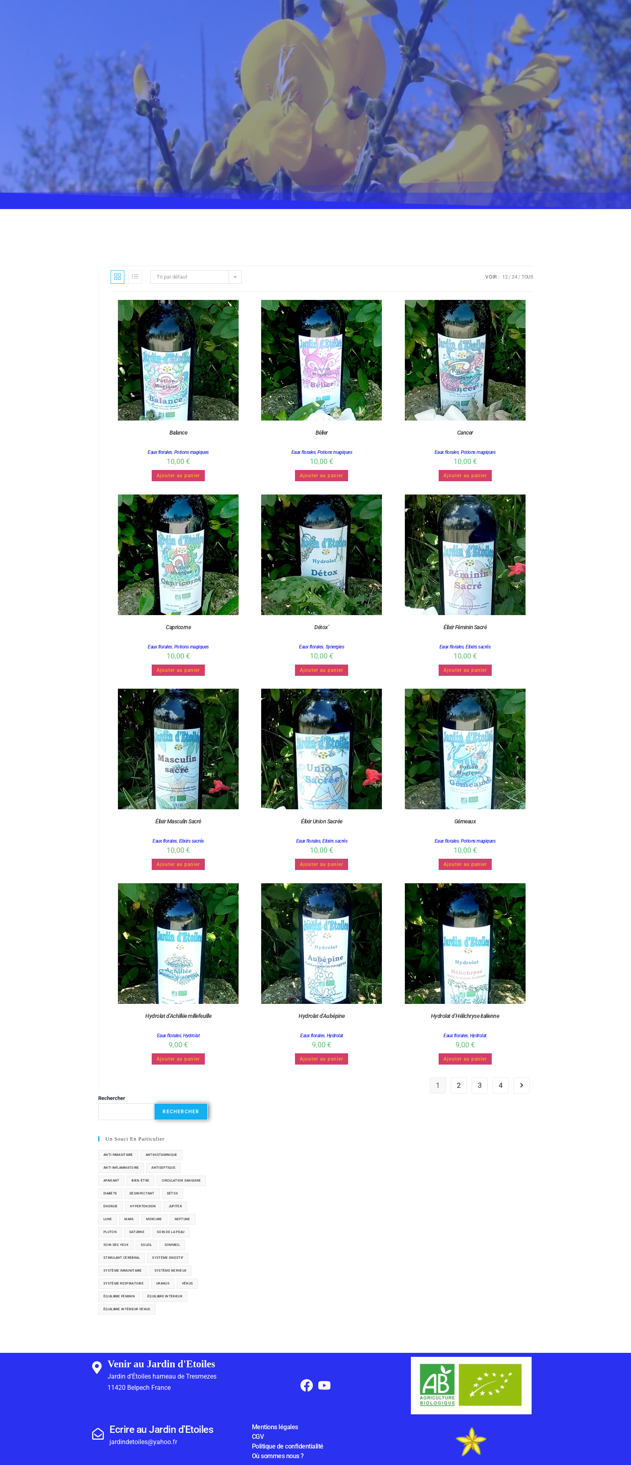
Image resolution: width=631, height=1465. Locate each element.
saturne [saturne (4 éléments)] (136, 1232)
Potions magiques (191, 452)
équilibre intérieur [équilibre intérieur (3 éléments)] (164, 1296)
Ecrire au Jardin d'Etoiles (161, 1429)
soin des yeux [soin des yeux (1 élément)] (115, 1245)
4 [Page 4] (501, 1085)
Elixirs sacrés (478, 647)
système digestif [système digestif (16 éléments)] (167, 1258)
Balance (178, 432)
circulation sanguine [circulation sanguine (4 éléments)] (181, 1180)
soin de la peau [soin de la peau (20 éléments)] (171, 1232)
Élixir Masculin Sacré (178, 821)
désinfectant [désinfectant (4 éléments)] (142, 1193)
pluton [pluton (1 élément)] (110, 1232)
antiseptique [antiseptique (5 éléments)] (163, 1168)
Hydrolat (191, 1035)
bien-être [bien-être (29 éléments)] (140, 1180)
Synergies (335, 647)
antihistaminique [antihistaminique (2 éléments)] (161, 1155)
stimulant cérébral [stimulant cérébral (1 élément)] (121, 1258)
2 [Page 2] (459, 1085)
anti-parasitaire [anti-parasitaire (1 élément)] (118, 1155)
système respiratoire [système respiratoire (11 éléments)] (123, 1283)
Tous (527, 277)
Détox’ (321, 627)
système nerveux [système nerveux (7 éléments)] (171, 1270)
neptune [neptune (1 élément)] (182, 1219)
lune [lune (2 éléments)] (107, 1219)
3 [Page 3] (480, 1085)
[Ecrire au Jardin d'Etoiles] (97, 1434)
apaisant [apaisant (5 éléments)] (111, 1180)
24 (514, 277)
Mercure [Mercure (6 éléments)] (154, 1219)
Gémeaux (465, 821)
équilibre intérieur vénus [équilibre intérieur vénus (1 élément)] (127, 1309)
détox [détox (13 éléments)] (172, 1193)
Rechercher (111, 1098)
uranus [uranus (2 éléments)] (162, 1283)
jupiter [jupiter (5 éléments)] (175, 1206)
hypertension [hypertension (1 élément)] (143, 1206)
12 (504, 277)
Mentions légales (275, 1427)
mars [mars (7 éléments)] (129, 1219)
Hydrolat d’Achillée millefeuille (178, 1016)
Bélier (322, 432)
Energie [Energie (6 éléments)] (110, 1206)
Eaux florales (160, 452)
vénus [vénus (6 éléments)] (187, 1283)
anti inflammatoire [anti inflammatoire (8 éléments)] (121, 1168)
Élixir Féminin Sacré (465, 627)
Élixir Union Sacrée (321, 821)
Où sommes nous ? (278, 1456)
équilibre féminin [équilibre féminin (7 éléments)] (119, 1296)
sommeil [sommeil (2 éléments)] (172, 1245)
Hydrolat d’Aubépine (322, 1016)
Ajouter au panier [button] (178, 475)
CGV (258, 1436)
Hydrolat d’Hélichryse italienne (465, 1016)
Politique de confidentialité (288, 1446)
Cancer (465, 432)
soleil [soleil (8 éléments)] (146, 1245)
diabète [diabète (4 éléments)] (110, 1193)
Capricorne (178, 627)
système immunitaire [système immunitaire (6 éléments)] (122, 1270)
